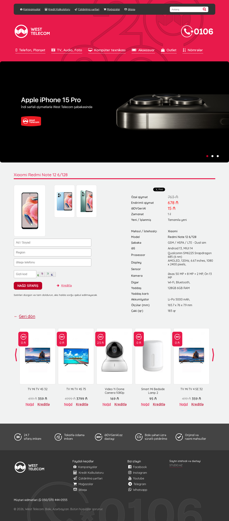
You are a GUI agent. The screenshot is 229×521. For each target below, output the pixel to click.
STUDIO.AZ (175, 465)
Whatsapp (137, 490)
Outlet (168, 50)
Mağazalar (112, 9)
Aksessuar (143, 50)
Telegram (137, 484)
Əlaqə (129, 9)
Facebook (137, 467)
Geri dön (27, 316)
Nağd (30, 404)
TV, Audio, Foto (66, 50)
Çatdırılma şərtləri (87, 9)
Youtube (136, 478)
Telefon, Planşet (30, 50)
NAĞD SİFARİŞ (27, 286)
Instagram (137, 473)
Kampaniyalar (30, 9)
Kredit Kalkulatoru (57, 9)
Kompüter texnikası (106, 50)
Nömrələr (193, 50)
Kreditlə (64, 285)
